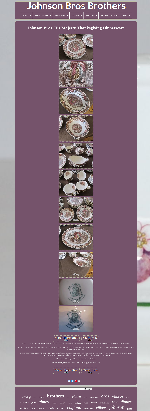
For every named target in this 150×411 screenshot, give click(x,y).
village (101, 408)
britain (51, 408)
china (60, 408)
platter (76, 396)
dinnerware (104, 403)
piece (86, 403)
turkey (24, 408)
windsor (54, 403)
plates (44, 401)
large (127, 397)
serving (26, 396)
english (62, 403)
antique (78, 403)
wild (34, 398)
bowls (41, 408)
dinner (126, 401)
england (74, 407)
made (41, 397)
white (94, 402)
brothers (55, 395)
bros (105, 395)
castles (24, 402)
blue (115, 402)
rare (68, 398)
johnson (116, 407)
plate (129, 409)
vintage (117, 396)
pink (33, 402)
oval (33, 408)
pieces (70, 403)
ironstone (94, 397)
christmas (88, 408)
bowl (85, 398)
